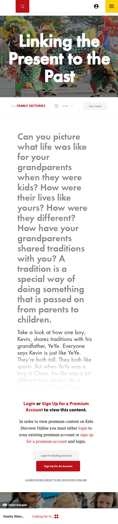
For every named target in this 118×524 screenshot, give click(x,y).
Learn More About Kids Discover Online (56, 480)
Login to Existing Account (56, 455)
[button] (64, 106)
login (82, 428)
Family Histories (31, 105)
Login (29, 403)
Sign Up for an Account (58, 466)
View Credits (95, 106)
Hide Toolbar (15, 505)
